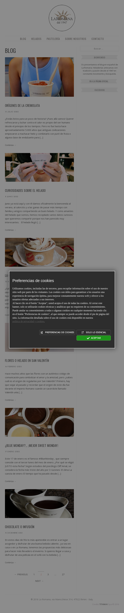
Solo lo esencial (93, 332)
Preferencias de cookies (57, 332)
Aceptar (94, 338)
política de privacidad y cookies (28, 321)
